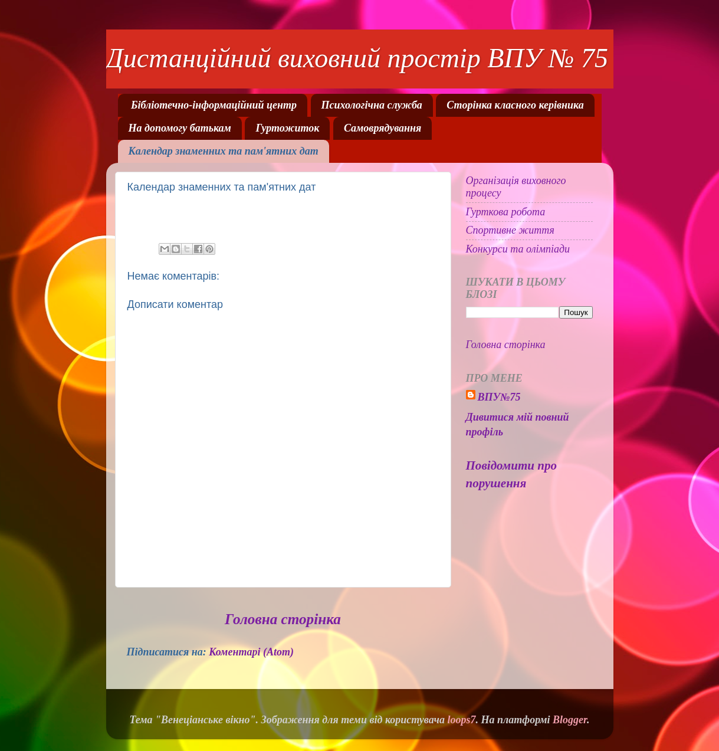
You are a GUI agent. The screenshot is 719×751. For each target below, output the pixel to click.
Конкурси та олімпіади (518, 249)
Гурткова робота (506, 212)
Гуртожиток (287, 128)
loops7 (462, 720)
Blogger (570, 720)
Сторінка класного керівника (514, 105)
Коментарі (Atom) (251, 652)
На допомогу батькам (180, 128)
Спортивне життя (510, 230)
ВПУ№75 (499, 397)
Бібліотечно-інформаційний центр (214, 105)
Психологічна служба (371, 105)
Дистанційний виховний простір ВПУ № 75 (357, 58)
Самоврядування (382, 128)
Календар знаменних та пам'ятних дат (224, 151)
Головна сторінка (283, 619)
